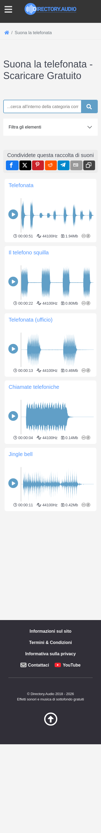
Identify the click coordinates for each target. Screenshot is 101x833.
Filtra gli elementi (25, 228)
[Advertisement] (50, 136)
